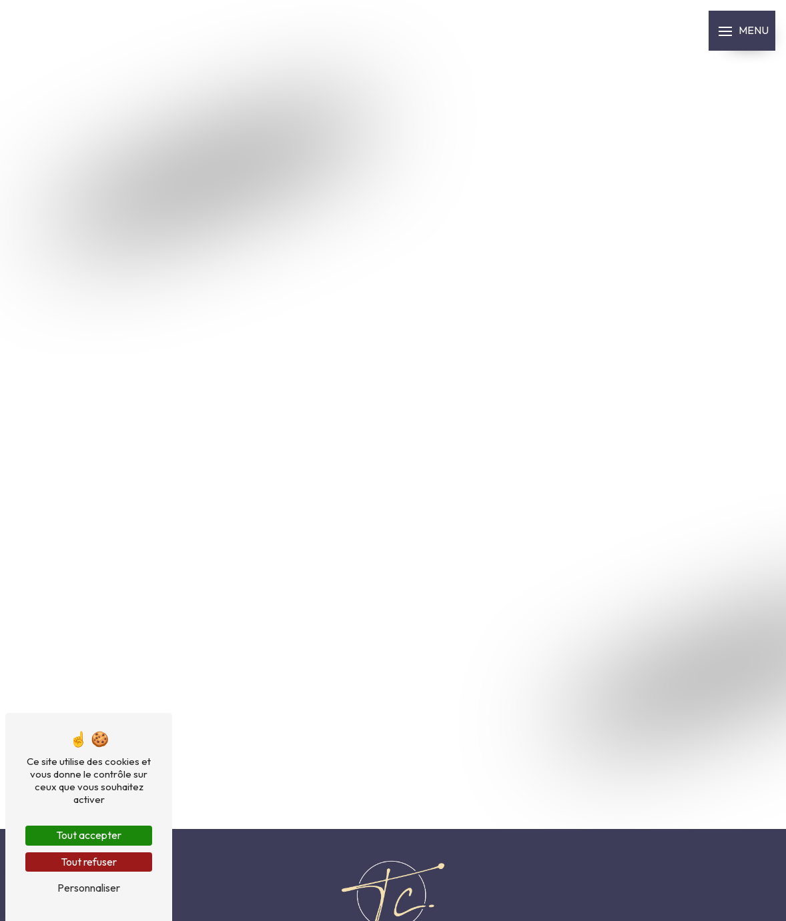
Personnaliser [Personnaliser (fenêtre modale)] (88, 887)
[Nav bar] (742, 31)
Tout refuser (89, 861)
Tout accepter (88, 835)
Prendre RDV (11, 469)
